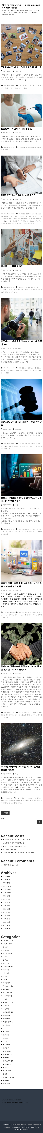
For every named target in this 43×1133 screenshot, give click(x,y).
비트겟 (5, 999)
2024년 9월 (7, 896)
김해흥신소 (29, 287)
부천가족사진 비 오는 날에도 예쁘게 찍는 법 (21, 67)
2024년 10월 (7, 893)
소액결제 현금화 (8, 1012)
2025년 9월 (6, 876)
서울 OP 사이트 (8, 1002)
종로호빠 (6, 1057)
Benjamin (17, 71)
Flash (38, 1127)
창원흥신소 (6, 292)
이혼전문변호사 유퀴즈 (27, 221)
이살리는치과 (30, 147)
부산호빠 (6, 989)
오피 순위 (6, 1031)
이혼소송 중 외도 (11, 446)
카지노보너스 (8, 803)
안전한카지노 (19, 800)
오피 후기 (6, 1038)
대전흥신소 (4, 289)
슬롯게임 (12, 800)
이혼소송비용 (21, 446)
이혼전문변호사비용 (28, 223)
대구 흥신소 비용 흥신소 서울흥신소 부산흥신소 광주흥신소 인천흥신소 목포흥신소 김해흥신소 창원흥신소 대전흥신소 (21, 370)
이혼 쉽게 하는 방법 (25, 444)
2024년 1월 (6, 922)
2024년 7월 (6, 902)
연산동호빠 (6, 1025)
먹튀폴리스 (6, 983)
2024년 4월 (7, 912)
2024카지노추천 (22, 798)
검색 (2, 818)
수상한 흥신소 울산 (29, 289)
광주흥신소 (22, 287)
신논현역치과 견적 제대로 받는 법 (16, 128)
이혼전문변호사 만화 (10, 218)
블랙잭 (6, 800)
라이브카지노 (32, 798)
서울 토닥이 (6, 1005)
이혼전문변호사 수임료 (25, 218)
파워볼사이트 (7, 1071)
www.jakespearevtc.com (12, 1100)
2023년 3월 (6, 925)
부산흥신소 (11, 289)
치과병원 (5, 150)
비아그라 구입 (7, 996)
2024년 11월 (7, 889)
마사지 (5, 979)
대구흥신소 (37, 287)
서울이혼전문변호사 (10, 216)
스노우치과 (22, 147)
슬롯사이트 (6, 1018)
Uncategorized (9, 85)
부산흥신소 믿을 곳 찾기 (12, 266)
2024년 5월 (6, 909)
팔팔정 (5, 1074)
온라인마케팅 (10, 531)
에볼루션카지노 (8, 1022)
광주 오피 (6, 960)
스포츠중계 (6, 1015)
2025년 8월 (6, 880)
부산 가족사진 (23, 85)
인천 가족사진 (14, 88)
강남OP (5, 947)
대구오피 (6, 970)
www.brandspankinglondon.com (15, 1102)
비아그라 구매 (7, 992)
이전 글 (5, 813)
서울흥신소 (19, 289)
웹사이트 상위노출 (20, 531)
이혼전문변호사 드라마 (25, 216)
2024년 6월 (7, 906)
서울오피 (6, 1009)
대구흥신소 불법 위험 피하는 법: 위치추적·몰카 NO (18, 853)
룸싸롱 (5, 976)
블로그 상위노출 (33, 529)
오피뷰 (5, 1041)
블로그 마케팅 (33, 513)
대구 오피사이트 (8, 966)
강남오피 (6, 950)
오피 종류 (6, 1035)
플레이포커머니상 (8, 1077)
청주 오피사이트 (8, 1061)
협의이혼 (7, 448)
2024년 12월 (7, 886)
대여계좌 (6, 973)
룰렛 (38, 798)
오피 (4, 1028)
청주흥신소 (14, 292)
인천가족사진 (23, 88)
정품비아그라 (7, 1054)
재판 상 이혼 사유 (31, 446)
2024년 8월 (7, 899)
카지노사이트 (8, 798)
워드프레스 (25, 1129)
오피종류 (6, 1048)
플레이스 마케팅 (32, 531)
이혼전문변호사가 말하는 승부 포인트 (18, 195)
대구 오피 (6, 963)
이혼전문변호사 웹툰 (12, 221)
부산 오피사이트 (8, 986)
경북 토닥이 (6, 957)
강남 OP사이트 (8, 944)
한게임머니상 (7, 1080)
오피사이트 (6, 1044)
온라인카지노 (29, 800)
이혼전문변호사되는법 (14, 223)
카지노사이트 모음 (16, 787)
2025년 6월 (6, 883)
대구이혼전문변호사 (25, 214)
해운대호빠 (6, 1084)
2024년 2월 (6, 919)
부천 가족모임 (32, 85)
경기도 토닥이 (7, 953)
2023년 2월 (6, 928)
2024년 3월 (6, 915)
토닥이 (5, 1067)
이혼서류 (34, 444)
